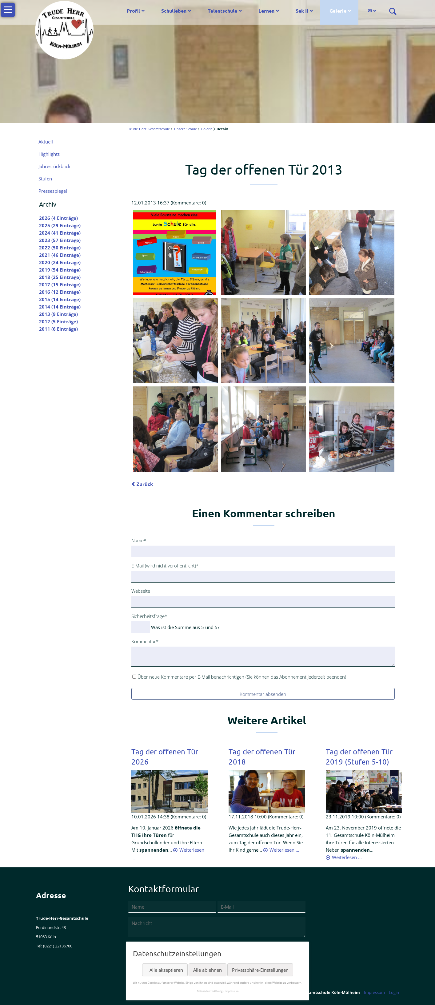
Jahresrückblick (54, 166)
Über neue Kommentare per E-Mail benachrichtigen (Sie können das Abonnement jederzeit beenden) (242, 677)
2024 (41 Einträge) (60, 233)
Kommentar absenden (263, 694)
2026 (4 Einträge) (58, 218)
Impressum (374, 992)
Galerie (337, 10)
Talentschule (222, 10)
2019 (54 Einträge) (60, 270)
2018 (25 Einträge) (60, 277)
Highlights (49, 154)
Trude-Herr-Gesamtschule (149, 129)
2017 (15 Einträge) (60, 284)
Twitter (149, 146)
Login (394, 992)
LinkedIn (161, 146)
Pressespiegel (52, 191)
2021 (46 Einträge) (60, 255)
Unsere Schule (185, 129)
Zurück (145, 484)
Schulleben (173, 10)
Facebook (136, 146)
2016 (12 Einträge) (60, 292)
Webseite (140, 591)
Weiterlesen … (284, 850)
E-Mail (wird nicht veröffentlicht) (164, 565)
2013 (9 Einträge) (58, 314)
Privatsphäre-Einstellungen (260, 970)
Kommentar (144, 641)
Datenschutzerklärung (209, 991)
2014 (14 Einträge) (60, 307)
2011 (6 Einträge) (58, 329)
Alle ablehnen (207, 970)
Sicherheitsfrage (149, 615)
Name (141, 540)
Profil (133, 10)
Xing (173, 146)
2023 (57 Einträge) (60, 240)
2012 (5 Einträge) (58, 321)
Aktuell (45, 142)
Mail (185, 146)
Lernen (266, 10)
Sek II (302, 10)
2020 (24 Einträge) (60, 262)
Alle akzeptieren (166, 970)
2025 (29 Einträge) (60, 225)
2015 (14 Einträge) (60, 299)
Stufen (45, 179)
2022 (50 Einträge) (60, 247)
